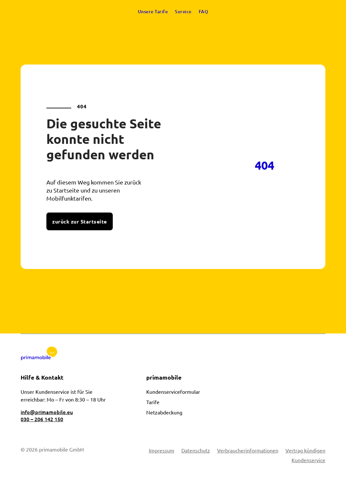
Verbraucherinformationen (247, 450)
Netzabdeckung (164, 412)
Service (183, 11)
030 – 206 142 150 (42, 418)
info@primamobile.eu (47, 411)
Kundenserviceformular (173, 391)
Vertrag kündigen (305, 450)
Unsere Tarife (153, 11)
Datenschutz (195, 450)
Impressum (161, 450)
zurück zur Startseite (79, 221)
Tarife (152, 402)
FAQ (203, 11)
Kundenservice (308, 460)
